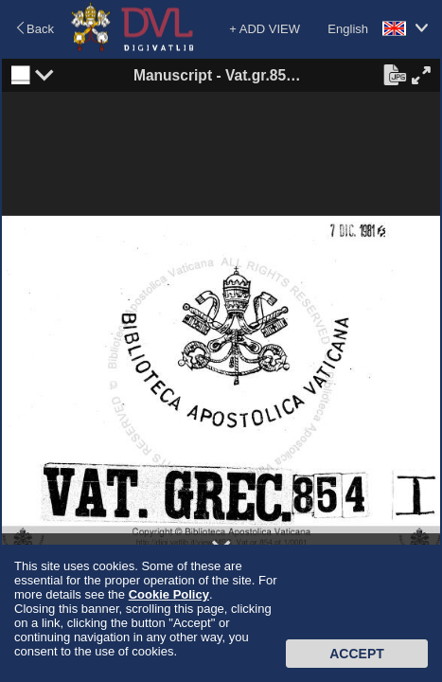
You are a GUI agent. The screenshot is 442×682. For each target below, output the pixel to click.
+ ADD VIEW (264, 29)
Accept (356, 653)
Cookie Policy (169, 594)
